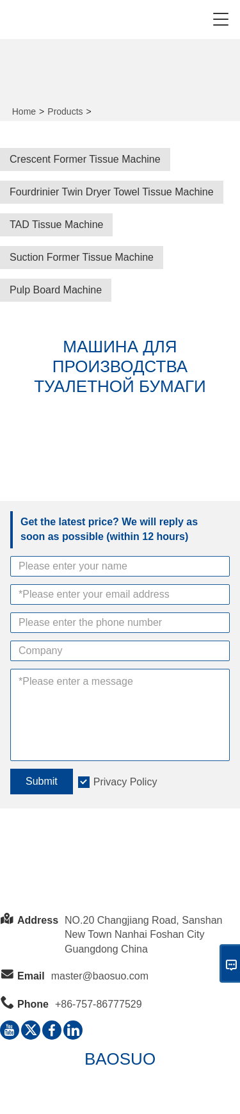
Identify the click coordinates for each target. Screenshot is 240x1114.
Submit (42, 781)
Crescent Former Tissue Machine (85, 159)
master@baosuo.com (99, 976)
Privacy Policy (125, 781)
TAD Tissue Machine (56, 224)
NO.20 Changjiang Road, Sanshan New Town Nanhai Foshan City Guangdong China (143, 935)
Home (24, 111)
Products (65, 111)
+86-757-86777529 (98, 1004)
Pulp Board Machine (56, 289)
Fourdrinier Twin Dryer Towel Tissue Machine (112, 191)
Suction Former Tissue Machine (82, 257)
